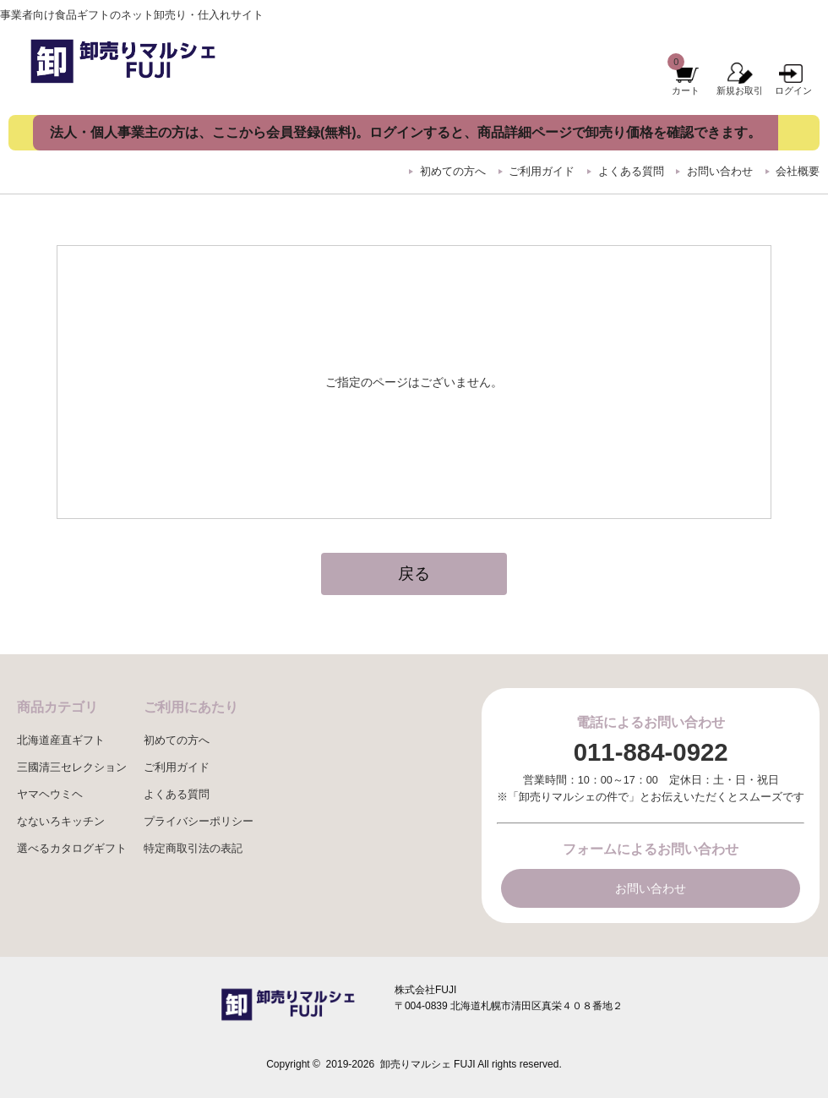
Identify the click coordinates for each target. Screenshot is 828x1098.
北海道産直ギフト (61, 740)
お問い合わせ (720, 172)
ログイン (793, 90)
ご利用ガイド (542, 172)
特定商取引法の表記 (193, 849)
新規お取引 (739, 90)
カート (686, 90)
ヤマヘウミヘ (50, 794)
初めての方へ (453, 172)
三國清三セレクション (72, 767)
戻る (414, 573)
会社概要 (798, 172)
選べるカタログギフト (72, 849)
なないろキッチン (61, 822)
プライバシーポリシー (198, 822)
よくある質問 (631, 172)
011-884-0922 (651, 752)
